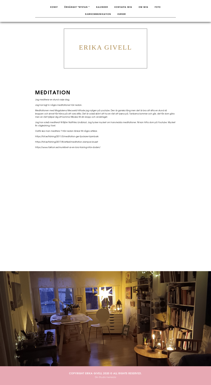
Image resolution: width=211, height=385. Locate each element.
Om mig (143, 7)
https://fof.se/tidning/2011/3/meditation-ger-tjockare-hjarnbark (66, 137)
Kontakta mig (123, 7)
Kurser (122, 14)
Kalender (102, 7)
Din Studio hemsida (105, 377)
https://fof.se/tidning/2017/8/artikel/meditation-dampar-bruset (66, 142)
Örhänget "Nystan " (77, 7)
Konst (54, 7)
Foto (158, 7)
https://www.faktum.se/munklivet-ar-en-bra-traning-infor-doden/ (67, 147)
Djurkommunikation (98, 14)
